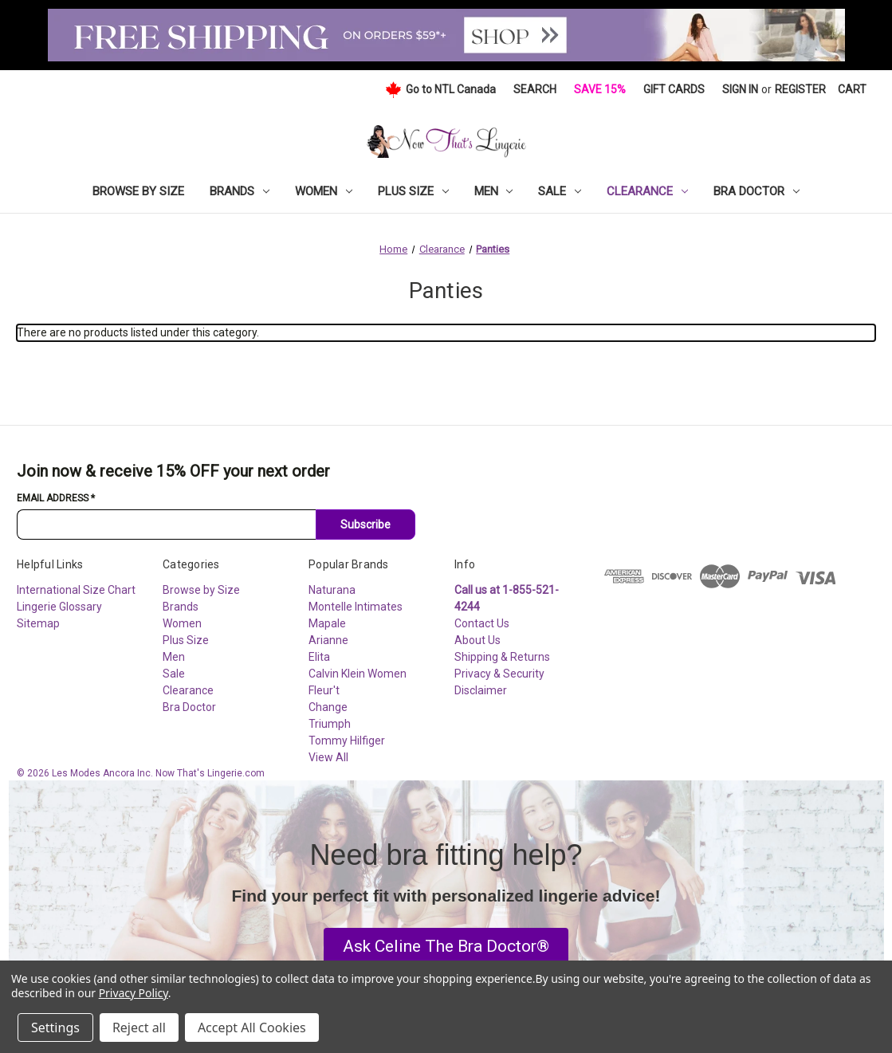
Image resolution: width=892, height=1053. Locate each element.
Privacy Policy (133, 992)
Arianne (328, 640)
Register (800, 89)
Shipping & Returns (502, 656)
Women (323, 191)
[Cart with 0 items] (852, 89)
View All (328, 757)
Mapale (327, 623)
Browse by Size (138, 191)
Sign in (740, 89)
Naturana (332, 589)
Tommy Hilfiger (346, 740)
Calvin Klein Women (357, 673)
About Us (477, 640)
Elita (319, 656)
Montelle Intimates (355, 606)
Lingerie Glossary (59, 606)
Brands (239, 191)
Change (328, 707)
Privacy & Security (499, 673)
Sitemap (38, 623)
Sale (559, 191)
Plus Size (413, 191)
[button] (446, 947)
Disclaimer (480, 690)
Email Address (56, 498)
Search (534, 89)
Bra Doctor (756, 191)
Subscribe (365, 524)
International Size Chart (76, 589)
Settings (55, 1027)
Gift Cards (674, 89)
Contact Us (481, 623)
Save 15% (600, 89)
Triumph (329, 723)
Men (493, 191)
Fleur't (324, 690)
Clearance (647, 191)
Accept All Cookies (252, 1027)
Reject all (139, 1027)
